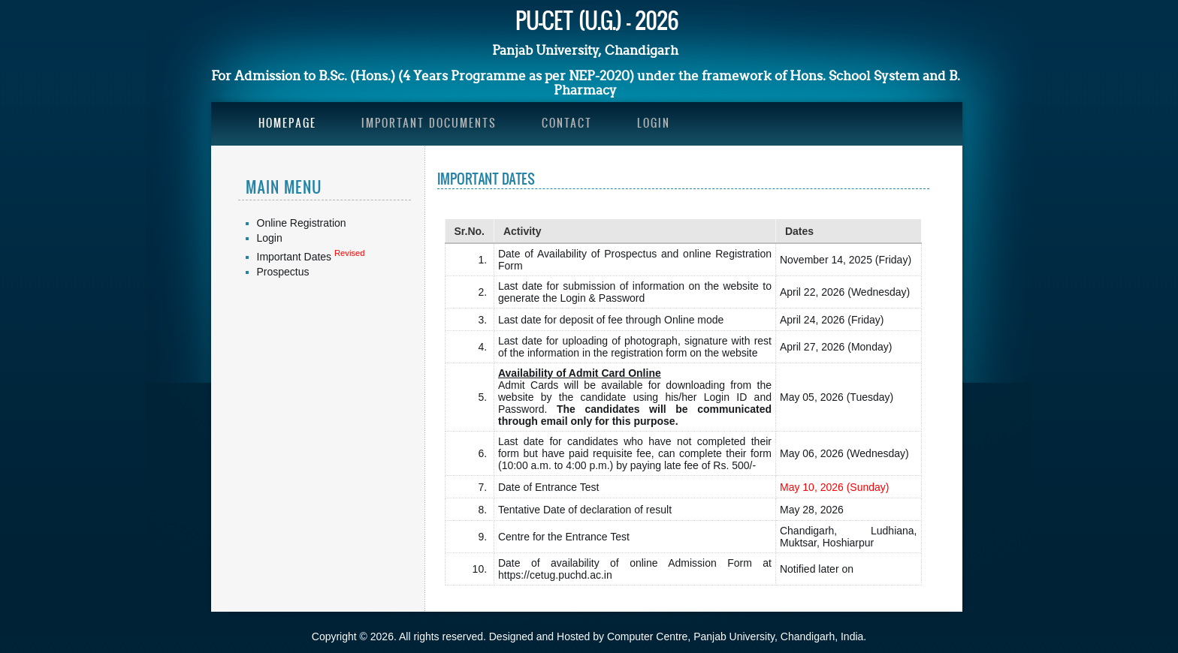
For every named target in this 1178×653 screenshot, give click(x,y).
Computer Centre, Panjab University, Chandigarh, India (735, 636)
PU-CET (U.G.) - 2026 (596, 20)
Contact (567, 123)
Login (653, 123)
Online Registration (301, 223)
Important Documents (429, 123)
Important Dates (296, 257)
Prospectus (283, 272)
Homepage (287, 123)
